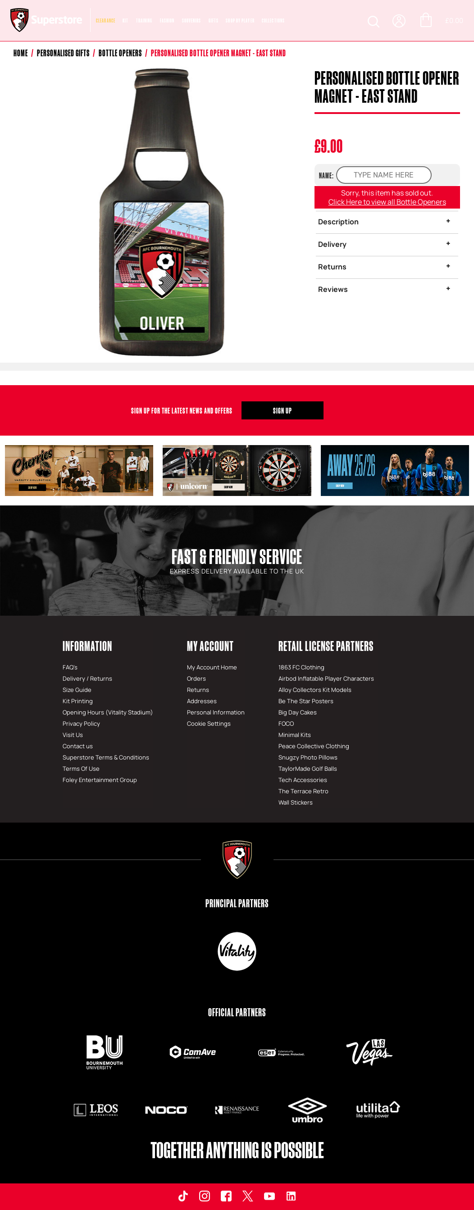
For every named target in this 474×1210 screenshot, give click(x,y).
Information (87, 646)
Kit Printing (78, 701)
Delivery (332, 244)
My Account (210, 646)
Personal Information (216, 712)
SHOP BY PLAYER (240, 20)
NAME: (326, 175)
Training (144, 20)
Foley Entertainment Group (100, 780)
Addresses (202, 701)
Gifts (214, 20)
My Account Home (212, 667)
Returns (332, 267)
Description (338, 222)
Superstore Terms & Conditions (106, 757)
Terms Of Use (81, 768)
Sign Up (282, 410)
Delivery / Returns (87, 678)
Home (21, 53)
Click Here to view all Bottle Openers (387, 202)
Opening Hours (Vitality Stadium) (108, 712)
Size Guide (77, 690)
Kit (125, 20)
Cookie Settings (209, 723)
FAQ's (70, 667)
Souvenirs (191, 20)
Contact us (78, 746)
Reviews (333, 289)
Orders (196, 678)
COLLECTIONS (273, 20)
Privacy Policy (81, 723)
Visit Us (73, 735)
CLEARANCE (105, 20)
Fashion (167, 20)
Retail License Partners (326, 646)
